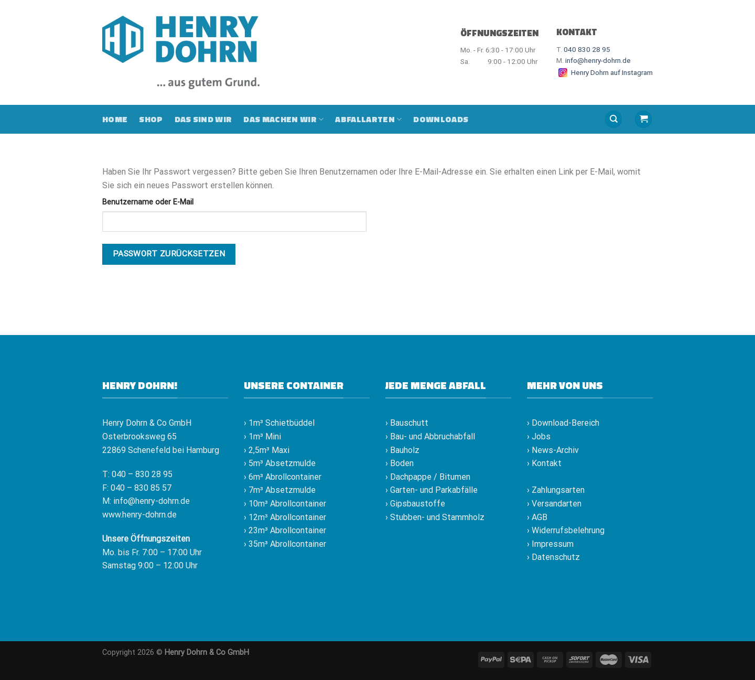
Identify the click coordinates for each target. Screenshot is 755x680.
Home (114, 119)
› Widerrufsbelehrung (566, 530)
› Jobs (539, 436)
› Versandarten (554, 504)
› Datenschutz (553, 557)
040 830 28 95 (587, 49)
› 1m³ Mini (262, 436)
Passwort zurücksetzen (169, 253)
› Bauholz (402, 450)
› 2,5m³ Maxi (266, 450)
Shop (151, 119)
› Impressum (550, 544)
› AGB (537, 517)
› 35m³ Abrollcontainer (285, 544)
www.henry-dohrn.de (139, 515)
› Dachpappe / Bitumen (427, 477)
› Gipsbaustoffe (415, 504)
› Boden (399, 463)
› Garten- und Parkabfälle (431, 490)
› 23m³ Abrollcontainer (285, 530)
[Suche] (613, 119)
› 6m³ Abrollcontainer (282, 477)
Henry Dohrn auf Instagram (604, 72)
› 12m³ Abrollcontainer (285, 517)
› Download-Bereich (563, 423)
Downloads (440, 119)
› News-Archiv (553, 450)
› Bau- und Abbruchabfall (430, 436)
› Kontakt (544, 463)
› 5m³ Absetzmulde (280, 463)
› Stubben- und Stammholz (434, 517)
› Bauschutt (406, 423)
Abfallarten (368, 119)
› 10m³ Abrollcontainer (285, 504)
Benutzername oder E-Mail (147, 202)
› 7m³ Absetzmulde (280, 490)
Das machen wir (283, 119)
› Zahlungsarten (556, 490)
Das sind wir (203, 119)
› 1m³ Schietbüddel (279, 423)
